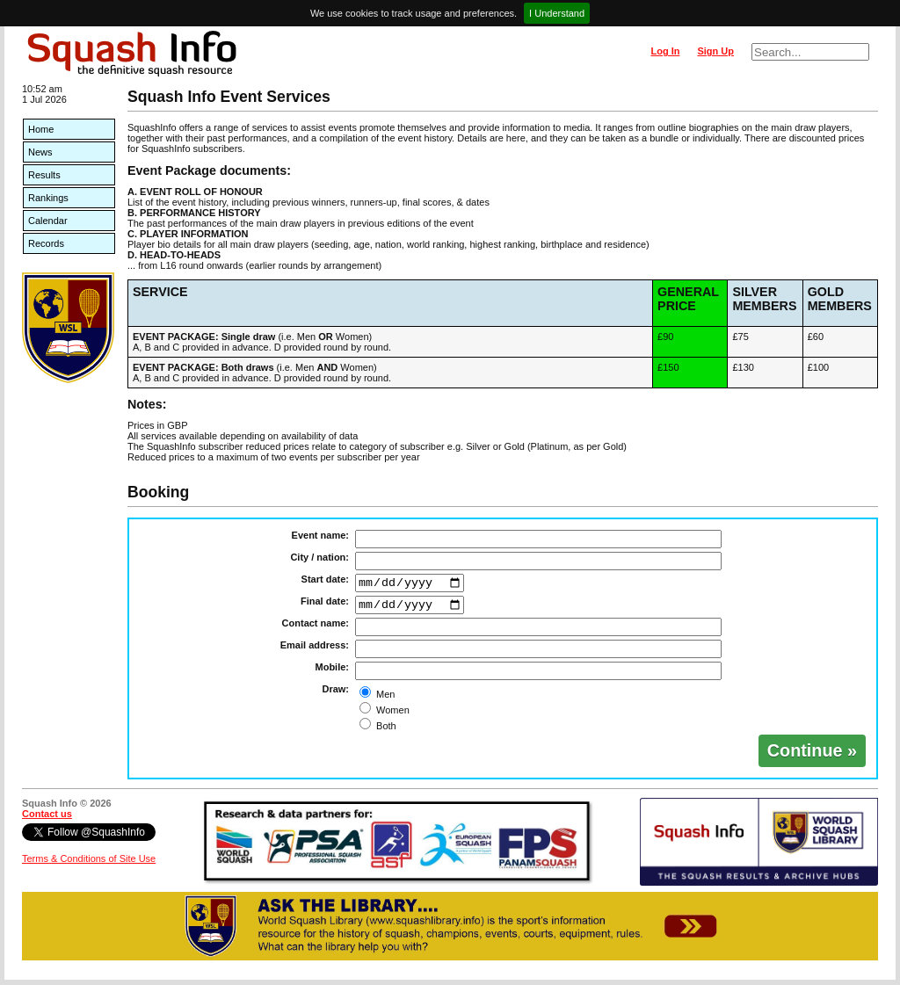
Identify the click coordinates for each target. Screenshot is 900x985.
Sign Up (715, 51)
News (40, 152)
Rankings (48, 197)
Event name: (320, 535)
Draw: (335, 694)
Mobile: (333, 672)
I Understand (556, 13)
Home (41, 129)
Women (392, 715)
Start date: (325, 579)
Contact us (47, 819)
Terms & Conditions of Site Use (89, 863)
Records (46, 243)
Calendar (48, 220)
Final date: (325, 603)
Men (384, 699)
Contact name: (315, 628)
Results (44, 175)
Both (385, 731)
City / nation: (319, 557)
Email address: (314, 650)
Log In (664, 51)
